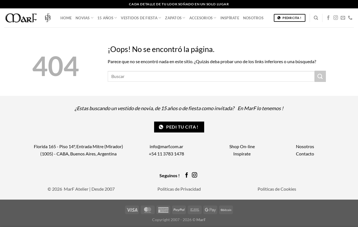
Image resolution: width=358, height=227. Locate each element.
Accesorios (202, 17)
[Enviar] (320, 76)
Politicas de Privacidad (179, 188)
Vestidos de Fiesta (141, 17)
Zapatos (175, 17)
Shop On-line (242, 146)
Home (66, 18)
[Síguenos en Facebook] (328, 17)
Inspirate (242, 153)
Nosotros (253, 18)
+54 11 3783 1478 (166, 153)
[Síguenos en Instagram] (335, 17)
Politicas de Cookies (277, 188)
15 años (107, 17)
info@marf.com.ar (166, 146)
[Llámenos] (350, 17)
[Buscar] (316, 18)
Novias (84, 17)
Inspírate (229, 18)
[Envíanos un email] (343, 17)
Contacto (305, 153)
